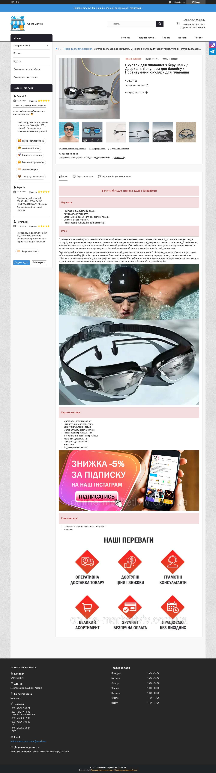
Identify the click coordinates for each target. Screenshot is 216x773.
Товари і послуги (146, 38)
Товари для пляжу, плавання (77, 49)
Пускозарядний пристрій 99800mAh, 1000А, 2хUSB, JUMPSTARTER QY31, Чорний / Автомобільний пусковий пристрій (32, 204)
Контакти (182, 38)
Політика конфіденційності (125, 770)
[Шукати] (160, 24)
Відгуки (17, 61)
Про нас (166, 38)
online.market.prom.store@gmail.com (28, 741)
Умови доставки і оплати (26, 77)
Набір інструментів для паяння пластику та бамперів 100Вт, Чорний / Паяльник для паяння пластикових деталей (33, 126)
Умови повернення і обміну (27, 69)
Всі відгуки (38, 262)
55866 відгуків (178, 2)
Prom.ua (122, 767)
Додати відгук (21, 262)
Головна (125, 38)
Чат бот (198, 38)
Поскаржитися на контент (102, 770)
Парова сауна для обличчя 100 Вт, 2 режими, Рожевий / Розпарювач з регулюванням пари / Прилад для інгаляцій (32, 237)
